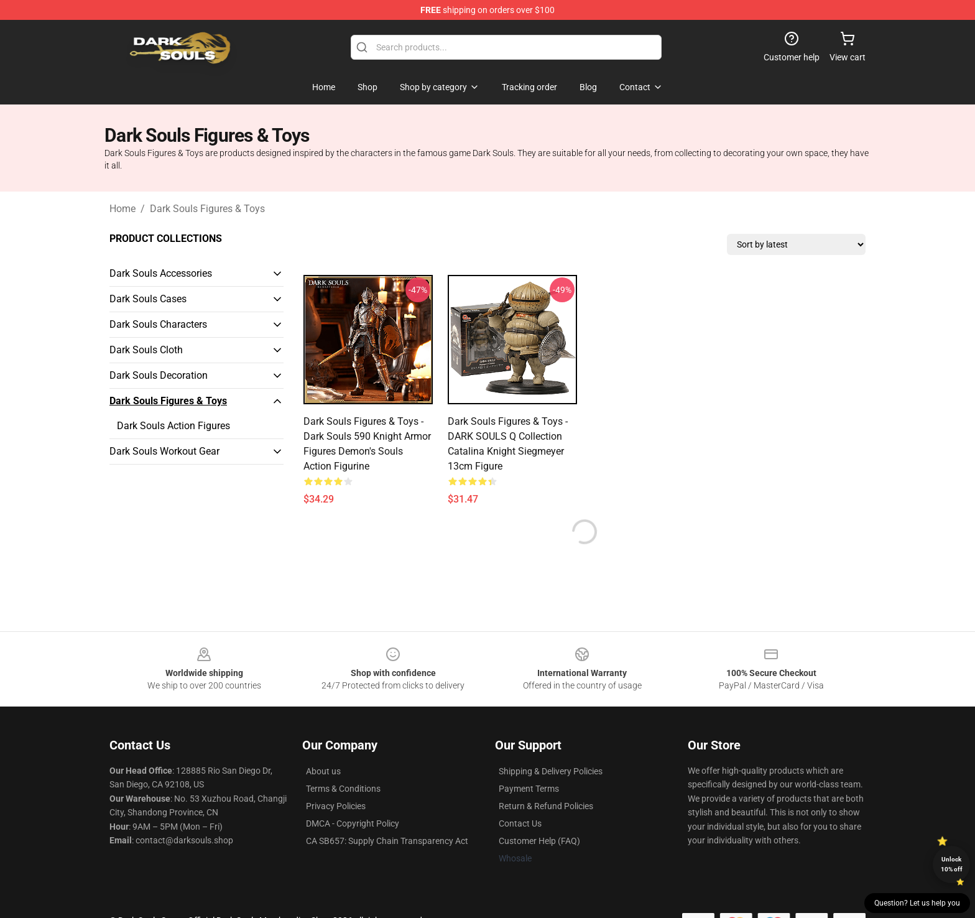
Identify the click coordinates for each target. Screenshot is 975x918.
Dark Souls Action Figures (173, 426)
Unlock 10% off (952, 864)
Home (122, 209)
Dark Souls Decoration (158, 375)
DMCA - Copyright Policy (352, 823)
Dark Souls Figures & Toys (207, 209)
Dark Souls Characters (158, 324)
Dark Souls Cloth (146, 350)
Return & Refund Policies (546, 806)
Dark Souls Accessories (160, 273)
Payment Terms (529, 789)
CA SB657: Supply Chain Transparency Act (387, 841)
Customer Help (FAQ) (539, 841)
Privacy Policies (336, 806)
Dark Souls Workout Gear (164, 451)
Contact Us (520, 823)
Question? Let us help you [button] (917, 903)
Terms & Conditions (343, 789)
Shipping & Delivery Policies (551, 771)
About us (323, 771)
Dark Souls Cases (148, 299)
